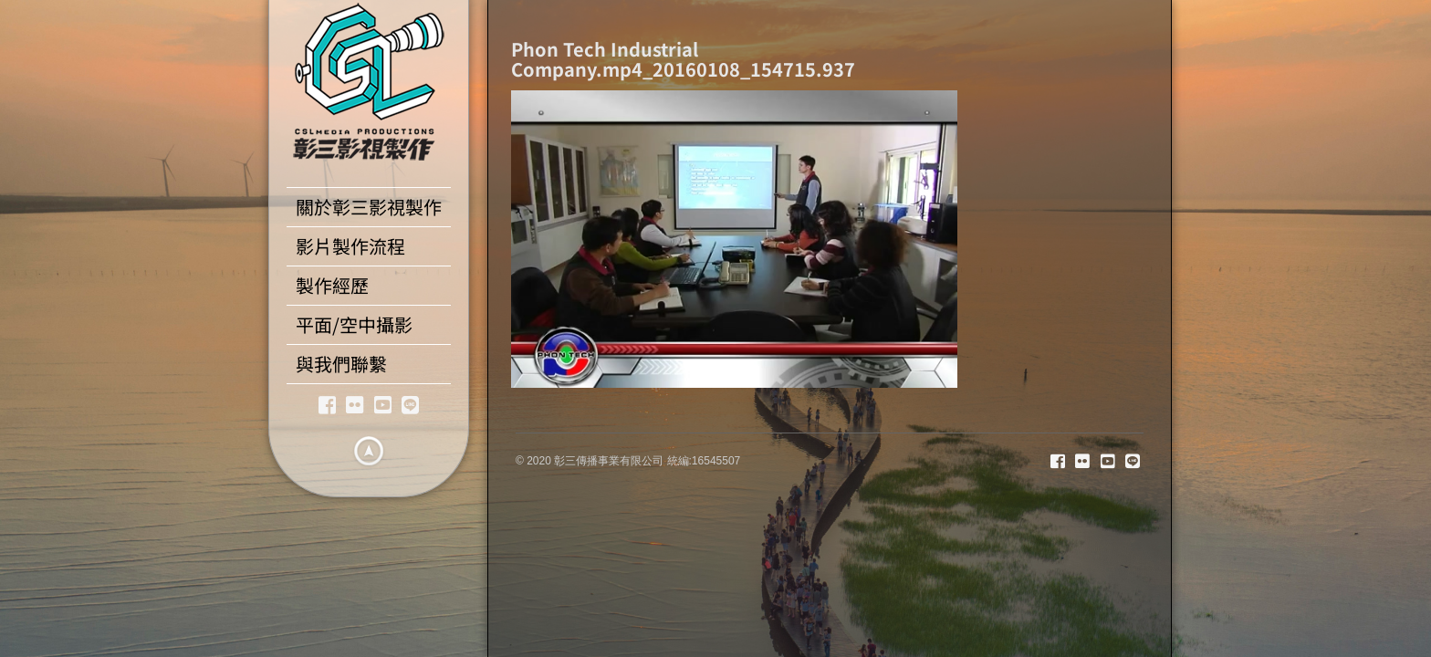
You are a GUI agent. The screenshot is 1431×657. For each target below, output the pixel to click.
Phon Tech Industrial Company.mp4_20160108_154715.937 (683, 59)
